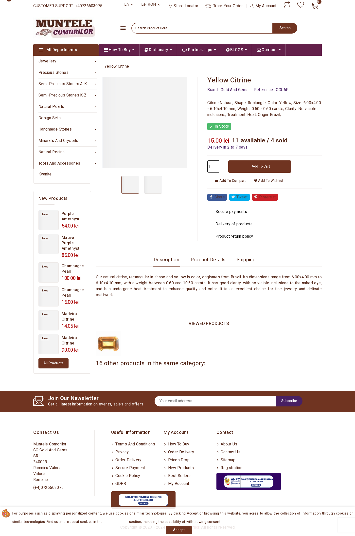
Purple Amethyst (70, 216)
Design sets (49, 118)
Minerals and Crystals (67, 141)
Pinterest (267, 197)
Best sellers (179, 476)
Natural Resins (67, 152)
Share (219, 197)
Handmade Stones (67, 129)
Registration (231, 468)
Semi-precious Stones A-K (67, 84)
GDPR (120, 484)
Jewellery (67, 61)
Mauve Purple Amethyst (70, 243)
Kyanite (45, 174)
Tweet (242, 197)
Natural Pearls (67, 107)
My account (178, 484)
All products (53, 363)
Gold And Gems (234, 90)
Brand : (213, 90)
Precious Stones (67, 73)
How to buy (178, 444)
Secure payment (129, 468)
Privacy (121, 452)
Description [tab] (166, 259)
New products (180, 468)
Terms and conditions (134, 444)
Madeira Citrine (69, 316)
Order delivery (128, 460)
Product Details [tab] (208, 259)
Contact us (46, 432)
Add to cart (260, 166)
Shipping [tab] (246, 259)
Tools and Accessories (67, 163)
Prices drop (178, 460)
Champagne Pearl (73, 268)
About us (228, 444)
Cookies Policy (116, 521)
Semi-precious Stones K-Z (67, 95)
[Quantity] (213, 166)
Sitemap (227, 460)
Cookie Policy (127, 476)
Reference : (264, 90)
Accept (179, 530)
